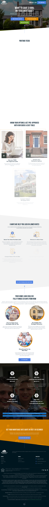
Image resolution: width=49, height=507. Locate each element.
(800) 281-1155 (33, 2)
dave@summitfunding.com (41, 461)
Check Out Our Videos (24, 22)
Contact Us (20, 460)
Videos (2, 463)
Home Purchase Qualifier (17, 18)
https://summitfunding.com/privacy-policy (34, 499)
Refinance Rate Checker (31, 18)
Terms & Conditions (21, 461)
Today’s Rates (3, 461)
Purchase (2, 458)
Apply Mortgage (41, 2)
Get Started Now (24, 359)
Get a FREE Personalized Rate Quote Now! (24, 282)
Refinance (2, 460)
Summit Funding (20, 458)
